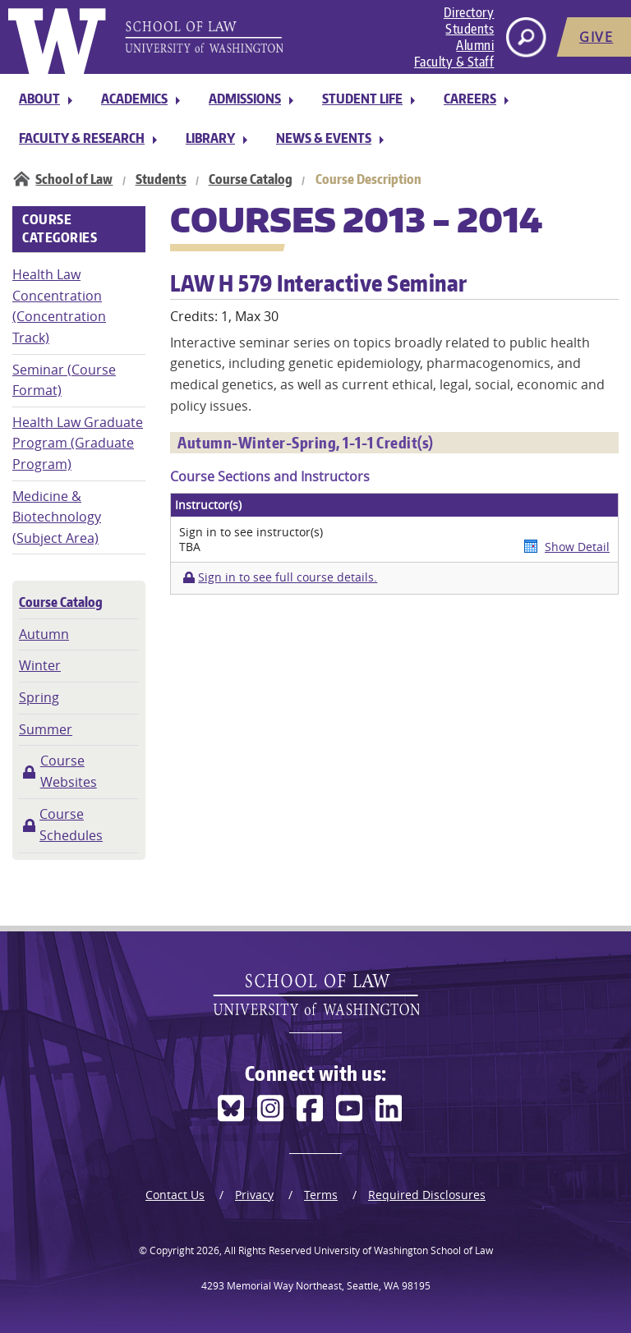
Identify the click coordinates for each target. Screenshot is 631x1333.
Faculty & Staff (454, 61)
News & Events (323, 138)
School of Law (74, 179)
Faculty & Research (82, 138)
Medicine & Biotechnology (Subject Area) (56, 517)
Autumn (44, 634)
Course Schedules (71, 824)
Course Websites (68, 771)
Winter (40, 665)
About (39, 98)
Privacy (254, 1194)
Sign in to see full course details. (287, 577)
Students (469, 29)
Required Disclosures (427, 1194)
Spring (39, 697)
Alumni (475, 45)
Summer (45, 729)
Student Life (362, 98)
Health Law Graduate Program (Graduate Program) (77, 443)
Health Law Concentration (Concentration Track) (59, 306)
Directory (469, 12)
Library (210, 138)
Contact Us (175, 1194)
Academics (134, 98)
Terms (321, 1194)
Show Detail (577, 546)
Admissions (245, 98)
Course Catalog (250, 179)
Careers (470, 98)
